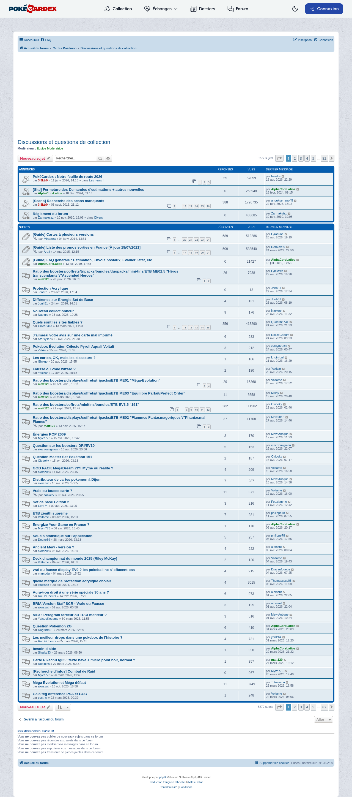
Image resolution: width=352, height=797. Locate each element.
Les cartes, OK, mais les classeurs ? (64, 358)
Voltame (276, 380)
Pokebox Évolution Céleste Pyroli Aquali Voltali (73, 346)
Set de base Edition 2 (51, 502)
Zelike (42, 350)
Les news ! (96, 180)
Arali (47, 251)
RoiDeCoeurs (280, 334)
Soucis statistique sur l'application (62, 536)
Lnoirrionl (277, 357)
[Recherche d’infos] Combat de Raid (64, 671)
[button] (279, 158)
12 (184, 206)
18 (190, 252)
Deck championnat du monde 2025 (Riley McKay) (75, 558)
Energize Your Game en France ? (61, 525)
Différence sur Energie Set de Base (63, 300)
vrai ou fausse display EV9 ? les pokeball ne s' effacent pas (84, 570)
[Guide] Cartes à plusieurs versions (63, 234)
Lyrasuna (277, 234)
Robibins (44, 663)
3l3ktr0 (43, 180)
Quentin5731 (279, 321)
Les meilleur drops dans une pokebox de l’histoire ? (77, 637)
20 (184, 239)
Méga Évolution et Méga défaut (59, 683)
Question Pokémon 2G (52, 626)
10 (196, 410)
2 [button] (295, 158)
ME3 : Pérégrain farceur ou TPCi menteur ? (70, 615)
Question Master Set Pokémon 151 (62, 457)
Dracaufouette (280, 569)
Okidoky (276, 404)
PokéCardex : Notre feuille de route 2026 (67, 177)
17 (184, 252)
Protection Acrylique (50, 288)
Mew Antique (279, 434)
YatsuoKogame (48, 618)
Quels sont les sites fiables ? (57, 322)
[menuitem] (45, 40)
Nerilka (275, 176)
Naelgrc (43, 314)
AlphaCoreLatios (50, 193)
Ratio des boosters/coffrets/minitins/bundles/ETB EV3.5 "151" (86, 404)
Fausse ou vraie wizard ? (54, 369)
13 (190, 206)
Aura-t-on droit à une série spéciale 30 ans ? (71, 592)
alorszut (43, 472)
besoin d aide (44, 649)
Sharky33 (44, 652)
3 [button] (301, 158)
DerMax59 (278, 247)
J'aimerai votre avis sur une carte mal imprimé (72, 335)
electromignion (48, 449)
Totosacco (278, 682)
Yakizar (43, 372)
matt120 (44, 279)
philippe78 (278, 513)
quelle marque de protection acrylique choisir (72, 581)
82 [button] (324, 158)
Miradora (50, 238)
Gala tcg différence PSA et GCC (60, 694)
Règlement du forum (50, 214)
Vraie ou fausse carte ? (52, 491)
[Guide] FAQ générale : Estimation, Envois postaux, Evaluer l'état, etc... (94, 260)
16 (208, 206)
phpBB (163, 777)
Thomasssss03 (281, 580)
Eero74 (43, 505)
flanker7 (49, 495)
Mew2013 (277, 417)
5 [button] (313, 158)
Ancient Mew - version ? (53, 547)
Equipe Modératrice (50, 148)
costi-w (42, 697)
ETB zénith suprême (50, 513)
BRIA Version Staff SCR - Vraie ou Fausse (68, 604)
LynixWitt (277, 271)
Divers (98, 217)
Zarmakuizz (46, 217)
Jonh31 (43, 292)
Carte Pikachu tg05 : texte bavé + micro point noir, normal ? (84, 660)
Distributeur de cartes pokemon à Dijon (66, 479)
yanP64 (276, 637)
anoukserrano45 (282, 200)
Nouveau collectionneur (53, 311)
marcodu (44, 573)
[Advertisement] (176, 96)
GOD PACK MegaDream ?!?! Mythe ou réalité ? (73, 468)
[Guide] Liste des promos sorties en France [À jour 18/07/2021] (87, 247)
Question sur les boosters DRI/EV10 (64, 446)
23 (202, 239)
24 (208, 239)
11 (184, 327)
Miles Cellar (195, 782)
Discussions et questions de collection (64, 142)
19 (196, 252)
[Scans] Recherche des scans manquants (68, 201)
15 (202, 206)
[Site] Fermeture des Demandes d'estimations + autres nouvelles (88, 189)
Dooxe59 (44, 539)
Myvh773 (44, 438)
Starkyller (44, 339)
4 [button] (307, 158)
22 (196, 239)
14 (196, 206)
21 (190, 239)
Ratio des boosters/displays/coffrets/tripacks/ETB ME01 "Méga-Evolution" (96, 380)
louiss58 (43, 584)
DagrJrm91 (45, 630)
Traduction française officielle (167, 782)
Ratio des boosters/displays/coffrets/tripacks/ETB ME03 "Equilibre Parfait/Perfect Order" (109, 393)
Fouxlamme (279, 501)
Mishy (275, 393)
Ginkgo (43, 361)
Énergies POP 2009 (49, 434)
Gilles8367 (45, 326)
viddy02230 (279, 346)
